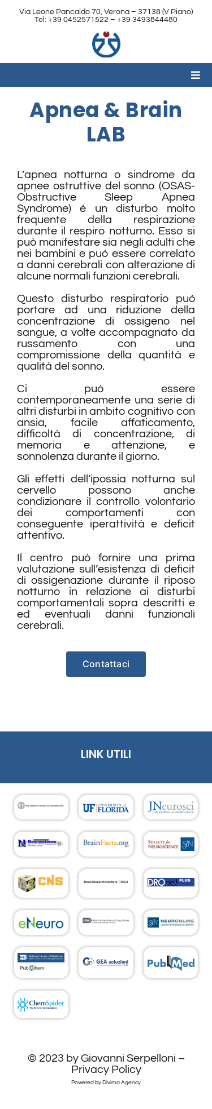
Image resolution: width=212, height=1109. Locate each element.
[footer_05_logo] (106, 844)
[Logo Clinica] (106, 37)
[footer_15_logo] (171, 960)
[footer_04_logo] (41, 844)
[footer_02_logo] (41, 807)
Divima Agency (121, 1082)
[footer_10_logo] (41, 921)
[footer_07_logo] (41, 880)
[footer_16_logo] (41, 1002)
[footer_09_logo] (171, 883)
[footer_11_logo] (106, 923)
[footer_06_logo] (171, 843)
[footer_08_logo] (106, 883)
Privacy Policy (106, 1069)
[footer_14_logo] (106, 963)
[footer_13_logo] (41, 958)
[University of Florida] (106, 807)
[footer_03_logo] (171, 806)
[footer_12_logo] (171, 923)
